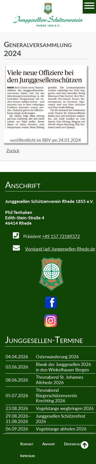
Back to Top (84, 448)
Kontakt (26, 444)
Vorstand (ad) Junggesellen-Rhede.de (60, 249)
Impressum (27, 456)
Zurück (12, 150)
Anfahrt (48, 444)
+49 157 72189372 (61, 236)
